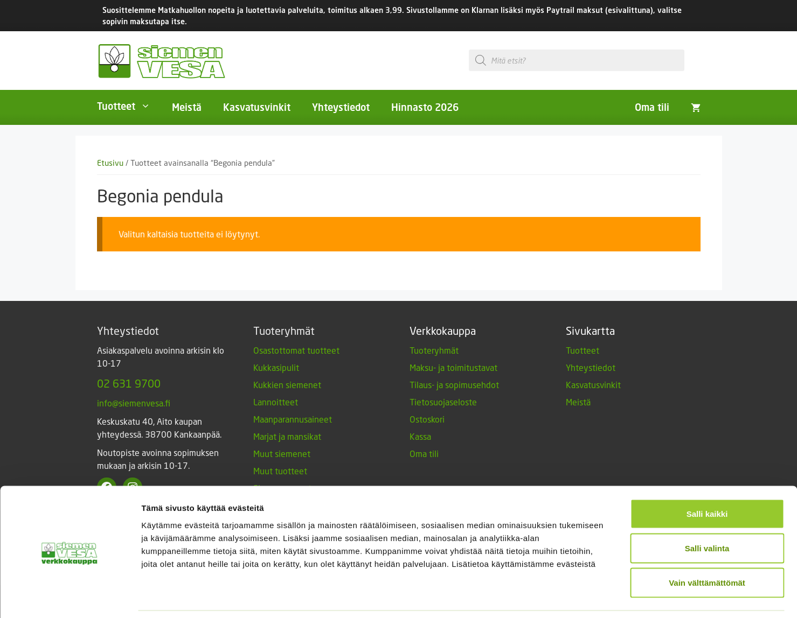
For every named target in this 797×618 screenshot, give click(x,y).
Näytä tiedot (576, 596)
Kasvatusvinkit (256, 107)
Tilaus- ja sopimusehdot (454, 385)
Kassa (420, 436)
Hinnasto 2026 (425, 107)
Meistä (187, 107)
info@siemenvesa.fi (133, 403)
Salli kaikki (707, 478)
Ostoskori (427, 419)
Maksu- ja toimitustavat (453, 367)
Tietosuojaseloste (443, 402)
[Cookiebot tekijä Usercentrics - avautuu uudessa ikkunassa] (70, 597)
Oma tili (652, 107)
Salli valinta (707, 512)
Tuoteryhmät (434, 350)
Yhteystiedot (341, 107)
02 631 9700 (129, 383)
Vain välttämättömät (707, 547)
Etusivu (110, 162)
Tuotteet (129, 106)
